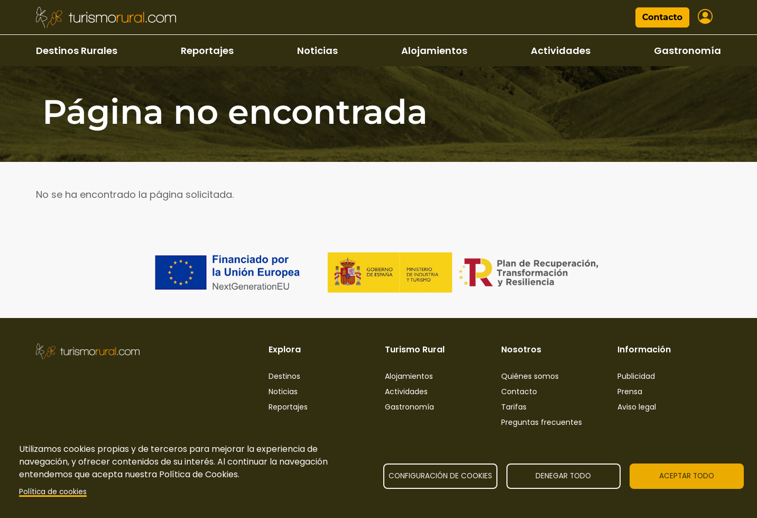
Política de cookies (53, 492)
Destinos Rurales (76, 50)
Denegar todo (563, 476)
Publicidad (636, 376)
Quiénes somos (530, 376)
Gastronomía (687, 50)
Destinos (284, 376)
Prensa (629, 391)
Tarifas (514, 407)
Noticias (317, 50)
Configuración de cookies (440, 476)
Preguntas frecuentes (541, 422)
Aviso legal (636, 407)
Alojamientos (434, 50)
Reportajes (207, 50)
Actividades (560, 50)
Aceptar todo (686, 476)
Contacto (662, 17)
